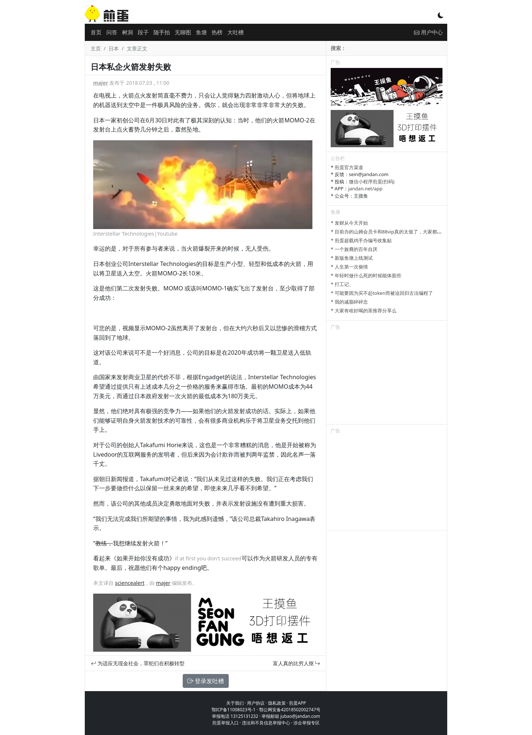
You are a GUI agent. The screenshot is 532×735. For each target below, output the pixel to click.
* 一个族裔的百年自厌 (354, 249)
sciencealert (130, 582)
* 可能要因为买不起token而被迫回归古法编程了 (382, 293)
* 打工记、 (342, 284)
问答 (111, 32)
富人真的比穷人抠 (296, 663)
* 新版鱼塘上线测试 (352, 258)
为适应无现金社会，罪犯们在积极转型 (138, 663)
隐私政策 (277, 703)
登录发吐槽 (205, 681)
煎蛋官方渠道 (349, 167)
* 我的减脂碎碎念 (349, 301)
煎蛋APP (297, 703)
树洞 (127, 32)
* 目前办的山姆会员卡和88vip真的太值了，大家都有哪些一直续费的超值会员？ (414, 231)
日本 (114, 48)
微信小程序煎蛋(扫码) (372, 181)
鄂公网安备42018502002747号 (289, 710)
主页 (96, 48)
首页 (96, 32)
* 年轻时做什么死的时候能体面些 (366, 275)
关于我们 (235, 703)
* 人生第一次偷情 (349, 266)
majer (100, 82)
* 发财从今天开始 (349, 223)
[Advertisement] (386, 378)
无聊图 (183, 32)
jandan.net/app (365, 188)
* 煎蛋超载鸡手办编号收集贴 (361, 240)
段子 (143, 32)
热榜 (217, 32)
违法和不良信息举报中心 (266, 723)
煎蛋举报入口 (225, 723)
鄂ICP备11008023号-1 (234, 710)
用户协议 (256, 703)
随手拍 (161, 32)
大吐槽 (235, 32)
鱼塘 (201, 32)
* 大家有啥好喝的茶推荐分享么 (363, 310)
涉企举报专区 (306, 723)
